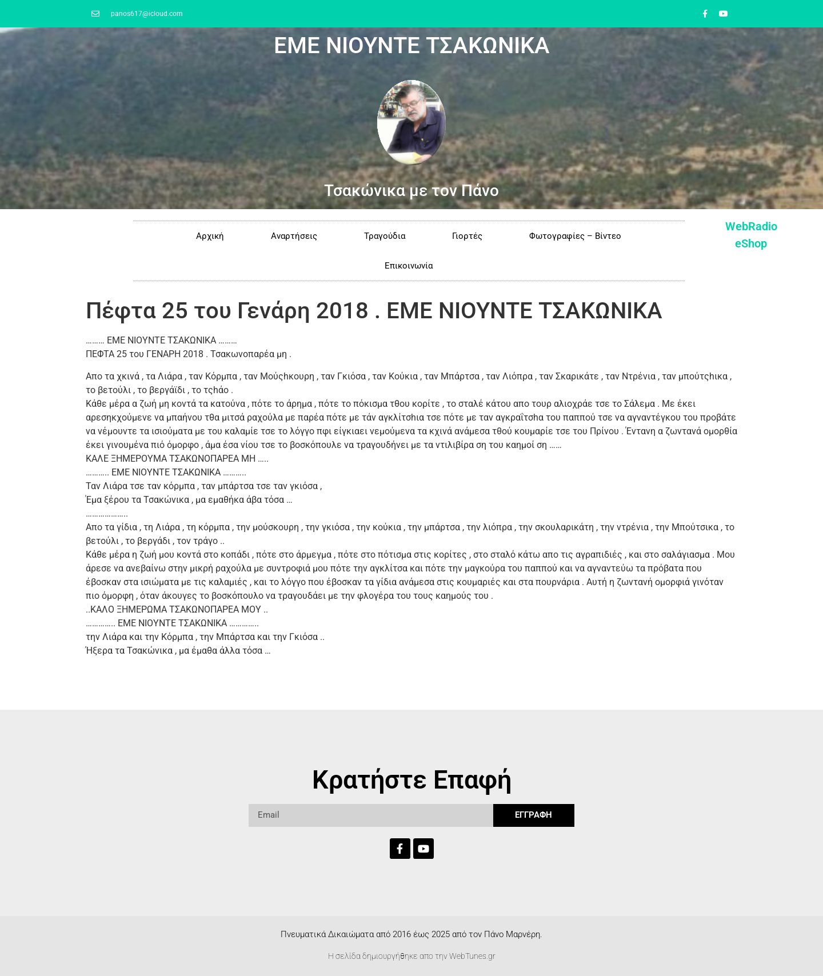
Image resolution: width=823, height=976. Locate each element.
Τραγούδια (384, 236)
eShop (751, 243)
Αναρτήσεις (294, 236)
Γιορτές (467, 236)
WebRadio (751, 226)
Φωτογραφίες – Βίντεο (575, 236)
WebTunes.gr (472, 956)
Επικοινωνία (409, 266)
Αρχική (210, 236)
